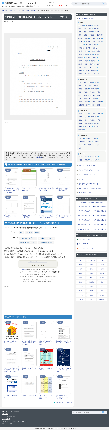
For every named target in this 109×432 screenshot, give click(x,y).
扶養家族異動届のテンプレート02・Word (29, 216)
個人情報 (88, 44)
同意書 (87, 102)
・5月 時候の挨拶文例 (83, 215)
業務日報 (81, 138)
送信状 (87, 61)
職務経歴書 (94, 89)
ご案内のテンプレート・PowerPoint (28, 189)
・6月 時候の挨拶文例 (99, 215)
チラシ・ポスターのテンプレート (89, 175)
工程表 (87, 160)
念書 (102, 290)
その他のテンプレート (86, 192)
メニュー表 (96, 74)
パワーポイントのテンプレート (88, 248)
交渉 (85, 32)
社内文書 (81, 25)
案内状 (80, 74)
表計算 (88, 57)
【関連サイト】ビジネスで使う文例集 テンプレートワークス (14, 422)
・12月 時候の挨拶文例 (99, 229)
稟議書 (88, 41)
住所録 (96, 141)
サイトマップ (102, 299)
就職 (90, 85)
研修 (91, 54)
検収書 (87, 117)
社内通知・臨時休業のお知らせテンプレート (37, 261)
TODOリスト (94, 156)
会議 (79, 28)
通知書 (102, 264)
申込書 (96, 28)
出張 (79, 32)
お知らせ (29, 10)
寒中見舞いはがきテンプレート (88, 184)
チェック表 (81, 145)
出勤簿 (95, 138)
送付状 (80, 51)
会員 (98, 145)
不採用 (86, 92)
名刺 (79, 98)
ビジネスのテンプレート (28, 238)
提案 (79, 35)
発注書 (80, 113)
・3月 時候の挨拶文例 (83, 211)
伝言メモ (94, 70)
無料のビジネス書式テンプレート (12, 10)
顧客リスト (91, 145)
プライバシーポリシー (8, 416)
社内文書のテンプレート (46, 238)
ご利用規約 (39, 157)
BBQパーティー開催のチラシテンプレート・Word (46, 369)
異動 (79, 95)
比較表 (89, 67)
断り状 (80, 64)
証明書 (87, 38)
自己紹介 (87, 74)
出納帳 (80, 123)
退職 (79, 85)
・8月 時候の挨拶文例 (99, 220)
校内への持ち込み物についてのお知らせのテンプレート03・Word (29, 342)
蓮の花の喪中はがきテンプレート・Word (46, 189)
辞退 (86, 64)
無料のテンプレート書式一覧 (64, 402)
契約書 (86, 95)
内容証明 (102, 260)
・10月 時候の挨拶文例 (99, 224)
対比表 (80, 70)
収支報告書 (94, 117)
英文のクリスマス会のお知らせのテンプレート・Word (63, 369)
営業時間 (99, 35)
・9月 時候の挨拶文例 (83, 224)
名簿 (79, 148)
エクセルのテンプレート (86, 239)
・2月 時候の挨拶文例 (99, 206)
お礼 (94, 41)
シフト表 (81, 44)
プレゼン (94, 38)
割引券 (96, 123)
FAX (102, 286)
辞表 (96, 82)
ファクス (80, 286)
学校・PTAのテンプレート (87, 165)
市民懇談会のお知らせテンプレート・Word (63, 189)
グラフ (91, 277)
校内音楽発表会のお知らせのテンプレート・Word (63, 341)
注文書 (87, 113)
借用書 (92, 120)
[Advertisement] (38, 27)
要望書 (95, 57)
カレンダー (94, 160)
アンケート (88, 126)
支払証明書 (88, 123)
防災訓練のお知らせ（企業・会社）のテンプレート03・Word (63, 397)
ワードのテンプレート (46, 242)
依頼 (85, 28)
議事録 (88, 138)
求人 (79, 82)
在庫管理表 (81, 141)
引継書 (80, 54)
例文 (24, 10)
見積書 (93, 113)
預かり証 (81, 57)
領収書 (80, 117)
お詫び (100, 41)
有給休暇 (96, 85)
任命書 (92, 92)
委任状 (95, 48)
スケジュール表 (83, 156)
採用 (79, 92)
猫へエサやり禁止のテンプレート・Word (11, 341)
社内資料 (88, 25)
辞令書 (91, 82)
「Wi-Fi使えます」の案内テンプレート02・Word (11, 396)
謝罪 (95, 67)
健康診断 (81, 105)
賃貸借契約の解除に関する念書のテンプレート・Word (46, 342)
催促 (96, 54)
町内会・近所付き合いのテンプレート (91, 170)
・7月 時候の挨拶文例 (83, 220)
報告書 (96, 25)
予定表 (80, 160)
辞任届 (92, 95)
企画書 (91, 32)
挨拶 (90, 28)
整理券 (92, 64)
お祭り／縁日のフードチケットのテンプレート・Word (46, 397)
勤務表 (98, 95)
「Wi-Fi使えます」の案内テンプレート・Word (46, 216)
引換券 (98, 64)
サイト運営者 (6, 419)
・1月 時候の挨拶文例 (83, 206)
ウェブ (91, 299)
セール (80, 126)
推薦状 (98, 105)
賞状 (87, 105)
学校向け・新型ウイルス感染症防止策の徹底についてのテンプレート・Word (11, 369)
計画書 (97, 32)
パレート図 (81, 67)
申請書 (92, 35)
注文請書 (81, 130)
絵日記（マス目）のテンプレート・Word (63, 216)
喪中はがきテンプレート (86, 179)
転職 (85, 85)
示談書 (93, 102)
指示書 (86, 35)
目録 (92, 105)
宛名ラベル (94, 61)
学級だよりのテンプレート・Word (11, 216)
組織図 (80, 102)
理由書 (80, 61)
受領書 (88, 48)
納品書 (100, 113)
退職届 (80, 89)
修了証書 (81, 48)
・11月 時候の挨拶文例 (83, 229)
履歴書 (87, 89)
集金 (86, 120)
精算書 (96, 126)
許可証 (80, 38)
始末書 (98, 92)
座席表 (95, 98)
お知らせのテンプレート (28, 242)
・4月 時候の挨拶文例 (99, 211)
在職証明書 (87, 98)
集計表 (89, 141)
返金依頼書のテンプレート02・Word (29, 369)
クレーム (81, 41)
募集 (85, 82)
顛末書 (98, 51)
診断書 (100, 102)
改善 (86, 54)
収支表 (80, 120)
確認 (92, 51)
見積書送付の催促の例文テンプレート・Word (29, 396)
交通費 (98, 120)
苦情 (100, 38)
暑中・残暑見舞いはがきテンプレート (91, 188)
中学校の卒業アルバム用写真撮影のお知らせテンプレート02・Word (11, 190)
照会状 (87, 51)
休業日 (34, 10)
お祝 (95, 44)
